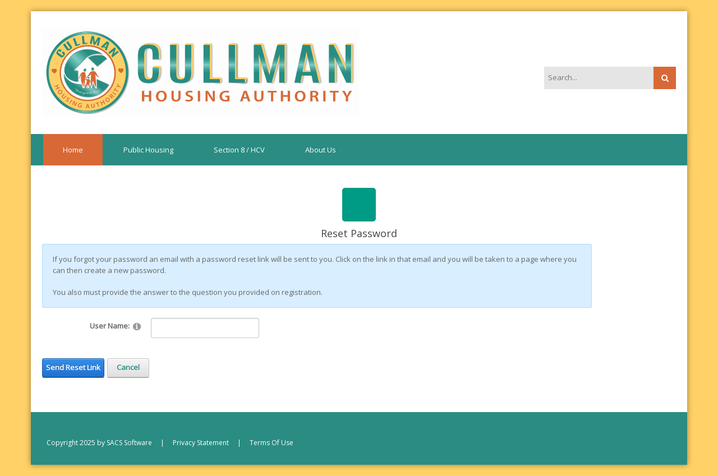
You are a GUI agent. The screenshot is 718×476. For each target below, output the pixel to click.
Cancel (128, 367)
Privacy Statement (201, 442)
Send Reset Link (73, 367)
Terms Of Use (271, 442)
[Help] (137, 326)
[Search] (592, 77)
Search (664, 78)
